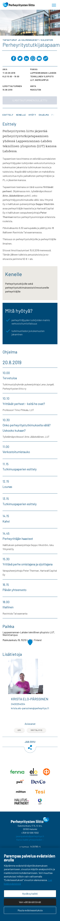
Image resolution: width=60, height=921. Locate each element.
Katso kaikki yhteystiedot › (30, 839)
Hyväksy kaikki (30, 893)
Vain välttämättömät (30, 902)
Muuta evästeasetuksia (30, 910)
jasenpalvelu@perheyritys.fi (30, 836)
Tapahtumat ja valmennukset (21, 40)
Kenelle (21, 114)
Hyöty (32, 114)
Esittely (8, 114)
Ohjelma (44, 114)
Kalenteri (47, 40)
